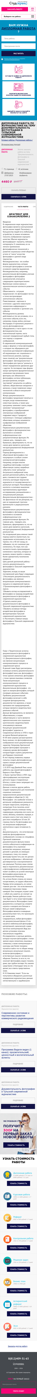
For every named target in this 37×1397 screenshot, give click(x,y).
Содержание (8, 206)
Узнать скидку (18, 1391)
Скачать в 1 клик (18, 1030)
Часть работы (23, 206)
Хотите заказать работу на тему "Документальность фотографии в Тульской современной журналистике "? (25, 157)
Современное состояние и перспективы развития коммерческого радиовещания (18, 1016)
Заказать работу (14, 9)
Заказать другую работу (17, 1346)
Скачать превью (18, 190)
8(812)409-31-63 (18, 1358)
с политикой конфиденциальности (12, 59)
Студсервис (18, 1363)
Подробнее (18, 1024)
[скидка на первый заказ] (32, 9)
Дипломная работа (18, 28)
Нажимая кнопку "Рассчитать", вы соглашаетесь (14, 59)
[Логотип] (18, 3)
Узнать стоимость (16, 1145)
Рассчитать (18, 53)
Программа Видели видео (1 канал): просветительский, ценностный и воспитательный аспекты (18, 1053)
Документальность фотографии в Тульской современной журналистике (18, 1092)
